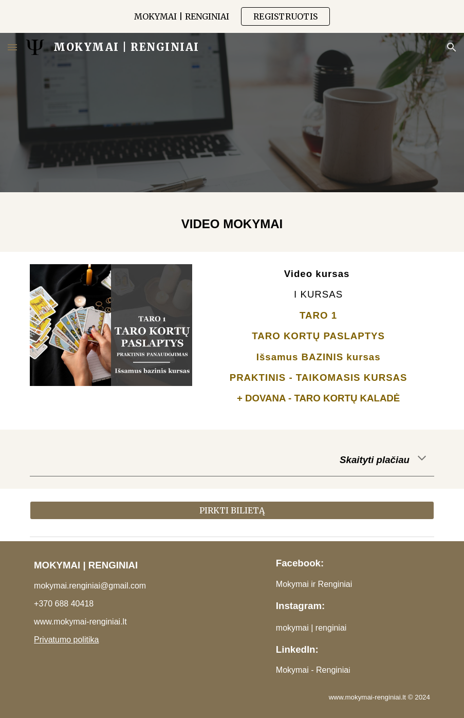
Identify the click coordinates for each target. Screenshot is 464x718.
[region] (232, 16)
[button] (12, 47)
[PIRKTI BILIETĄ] (232, 510)
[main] (232, 222)
